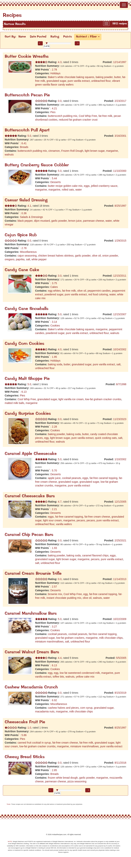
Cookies (55, 325)
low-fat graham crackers (70, 637)
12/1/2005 (120, 501)
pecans (81, 520)
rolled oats (68, 189)
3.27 (54, 626)
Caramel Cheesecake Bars (30, 496)
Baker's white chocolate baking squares (71, 77)
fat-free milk (105, 115)
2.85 (54, 770)
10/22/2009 (119, 619)
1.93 (54, 547)
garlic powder (59, 220)
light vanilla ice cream (71, 399)
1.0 (29, 727)
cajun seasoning (27, 255)
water (78, 189)
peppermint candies (99, 290)
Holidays (55, 73)
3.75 (54, 283)
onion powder (110, 255)
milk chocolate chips (111, 637)
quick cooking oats (106, 437)
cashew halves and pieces (63, 707)
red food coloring (98, 294)
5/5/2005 (121, 657)
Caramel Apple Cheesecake (31, 454)
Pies (52, 112)
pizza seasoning (77, 781)
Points (67, 36)
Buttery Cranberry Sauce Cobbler (37, 165)
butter (117, 77)
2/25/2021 (120, 540)
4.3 (59, 62)
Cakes (54, 286)
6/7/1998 (121, 384)
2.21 (54, 509)
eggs (87, 185)
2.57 (54, 586)
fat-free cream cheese (97, 516)
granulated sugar (56, 80)
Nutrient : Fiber (88, 36)
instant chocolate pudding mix (63, 597)
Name (22, 36)
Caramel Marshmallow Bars (31, 613)
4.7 (59, 501)
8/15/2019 (120, 692)
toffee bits (58, 676)
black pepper (25, 220)
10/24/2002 (119, 349)
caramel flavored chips (95, 555)
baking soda (55, 364)
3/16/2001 (120, 135)
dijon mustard (42, 220)
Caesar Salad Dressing (26, 200)
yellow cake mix (85, 676)
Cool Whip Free (88, 115)
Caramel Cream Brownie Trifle (33, 573)
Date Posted (38, 36)
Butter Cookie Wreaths (27, 56)
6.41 (24, 143)
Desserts (55, 182)
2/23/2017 (120, 100)
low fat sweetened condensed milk (80, 672)
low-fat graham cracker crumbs (103, 399)
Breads (24, 147)
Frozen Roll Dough (72, 150)
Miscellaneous (28, 251)
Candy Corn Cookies (24, 343)
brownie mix (55, 594)
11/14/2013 (119, 579)
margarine (112, 150)
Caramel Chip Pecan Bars (29, 535)
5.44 (54, 178)
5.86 (24, 735)
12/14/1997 (119, 62)
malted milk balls (14, 402)
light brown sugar (95, 150)
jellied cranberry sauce (104, 185)
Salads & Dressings (31, 216)
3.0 (59, 275)
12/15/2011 (119, 275)
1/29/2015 (120, 240)
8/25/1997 (120, 205)
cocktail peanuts (71, 478)
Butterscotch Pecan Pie (27, 95)
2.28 (54, 426)
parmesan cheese (93, 220)
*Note (8, 804)
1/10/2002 (120, 459)
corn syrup (86, 707)
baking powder (104, 77)
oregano (9, 259)
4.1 (29, 205)
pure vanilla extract (79, 80)
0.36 (24, 213)
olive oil (96, 255)
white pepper (38, 259)
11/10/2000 (119, 170)
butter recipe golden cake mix (65, 185)
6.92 (54, 700)
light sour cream (52, 520)
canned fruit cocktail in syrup (34, 742)
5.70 (54, 470)
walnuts (9, 154)
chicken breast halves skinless (55, 255)
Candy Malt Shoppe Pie (27, 379)
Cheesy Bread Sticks (25, 757)
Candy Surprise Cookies (28, 413)
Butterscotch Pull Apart (27, 130)
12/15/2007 (119, 314)
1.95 (54, 356)
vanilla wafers (64, 524)
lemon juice (75, 220)
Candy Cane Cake (22, 270)
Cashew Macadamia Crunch (31, 687)
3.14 (54, 321)
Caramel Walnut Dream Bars (32, 652)
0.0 (59, 100)
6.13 (24, 391)
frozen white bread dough (63, 777)
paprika (20, 259)
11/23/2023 (119, 419)
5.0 (29, 135)
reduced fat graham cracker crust (78, 119)
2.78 (54, 69)
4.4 (59, 657)
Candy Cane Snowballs (26, 309)
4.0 (59, 349)
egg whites (54, 290)
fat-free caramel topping (103, 478)
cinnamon (54, 150)
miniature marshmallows (49, 641)
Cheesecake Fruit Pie (25, 722)
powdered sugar (53, 294)
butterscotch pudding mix (62, 115)
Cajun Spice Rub (21, 235)
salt (28, 259)
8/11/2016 (120, 762)
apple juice (54, 478)
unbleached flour (101, 80)
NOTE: (10, 841)
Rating (54, 36)
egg (46, 437)
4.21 (54, 108)
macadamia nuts (45, 711)
